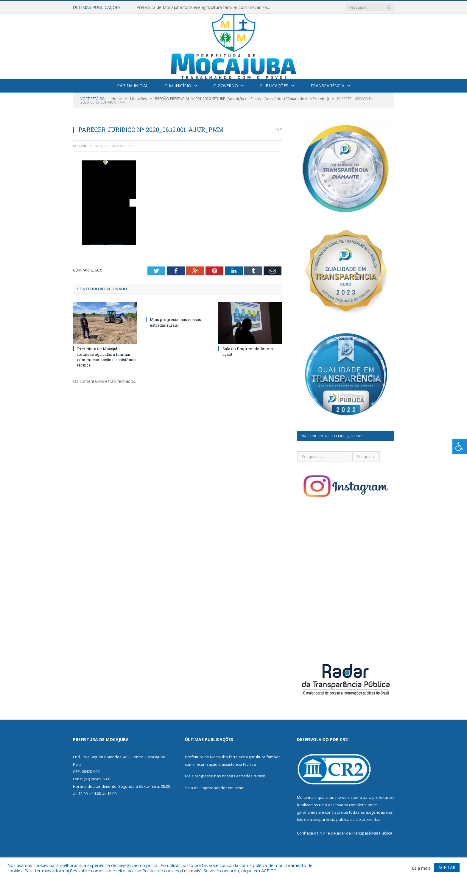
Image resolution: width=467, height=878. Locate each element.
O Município (177, 85)
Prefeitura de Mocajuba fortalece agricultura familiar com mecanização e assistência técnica (204, 7)
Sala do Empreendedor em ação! (214, 787)
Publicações (274, 85)
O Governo (225, 85)
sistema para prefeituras (370, 797)
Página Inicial (132, 85)
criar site (333, 797)
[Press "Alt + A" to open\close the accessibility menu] (459, 446)
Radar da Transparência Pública (363, 833)
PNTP (322, 833)
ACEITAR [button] (446, 867)
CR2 (84, 146)
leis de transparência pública (323, 819)
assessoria (338, 804)
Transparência (327, 85)
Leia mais (191, 871)
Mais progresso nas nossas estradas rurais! (175, 322)
